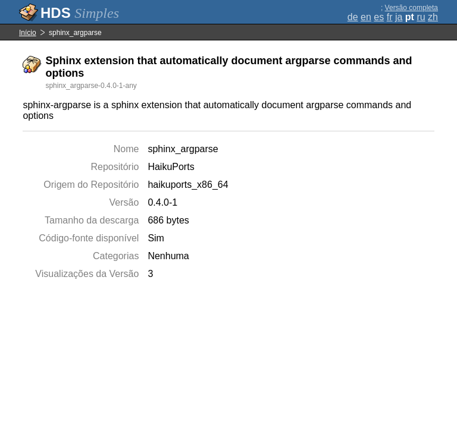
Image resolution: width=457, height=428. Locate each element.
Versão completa (411, 8)
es (379, 17)
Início (27, 33)
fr (390, 17)
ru (421, 17)
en (366, 17)
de (353, 17)
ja (398, 17)
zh (433, 17)
